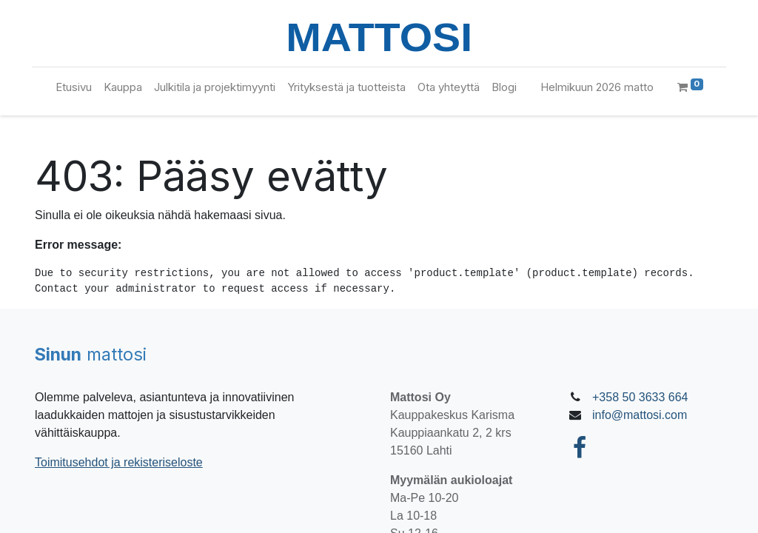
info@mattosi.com (639, 415)
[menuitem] (74, 87)
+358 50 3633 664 (640, 397)
